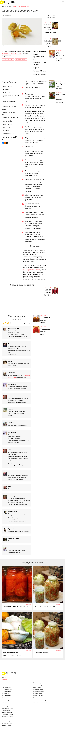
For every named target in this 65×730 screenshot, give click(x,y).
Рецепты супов (6, 702)
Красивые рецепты (38, 691)
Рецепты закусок (6, 691)
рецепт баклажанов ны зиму (12, 53)
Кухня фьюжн (5, 718)
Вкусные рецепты (38, 695)
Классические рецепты (39, 697)
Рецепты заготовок (7, 689)
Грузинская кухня (7, 723)
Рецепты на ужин (38, 682)
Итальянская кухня (7, 712)
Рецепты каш (5, 693)
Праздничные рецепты (39, 685)
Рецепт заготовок (8, 59)
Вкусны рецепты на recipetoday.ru (7, 2)
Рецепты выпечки (7, 682)
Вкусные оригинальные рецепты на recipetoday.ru (9, 673)
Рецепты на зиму (21, 59)
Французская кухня (7, 716)
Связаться (4, 679)
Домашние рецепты (39, 689)
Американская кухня (7, 714)
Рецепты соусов (6, 700)
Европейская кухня (7, 708)
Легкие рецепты (37, 687)
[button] (63, 2)
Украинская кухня (7, 721)
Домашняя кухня (6, 710)
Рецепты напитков (7, 695)
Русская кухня (6, 706)
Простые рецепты (38, 693)
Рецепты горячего (7, 685)
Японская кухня (6, 725)
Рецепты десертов (7, 687)
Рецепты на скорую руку (40, 700)
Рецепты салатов (7, 697)
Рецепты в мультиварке (40, 702)
